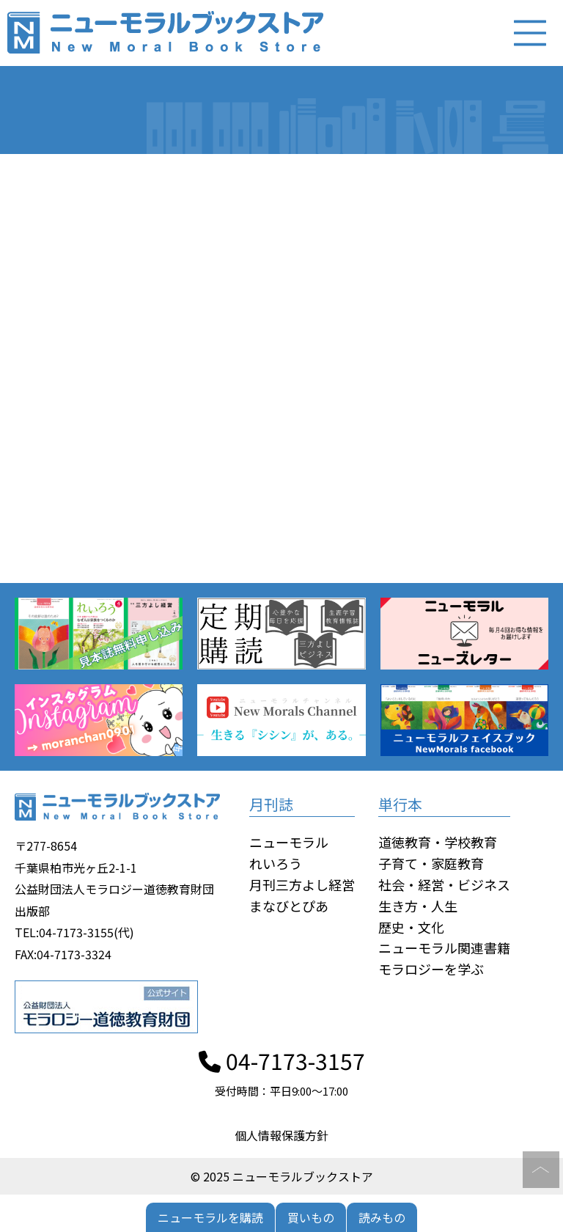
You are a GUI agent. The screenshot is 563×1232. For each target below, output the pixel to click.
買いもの (310, 1217)
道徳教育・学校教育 (437, 842)
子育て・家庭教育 (431, 863)
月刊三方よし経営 (302, 884)
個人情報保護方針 (281, 1135)
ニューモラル (288, 842)
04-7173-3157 (282, 1060)
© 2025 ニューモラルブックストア (282, 1176)
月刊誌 (271, 804)
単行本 (400, 804)
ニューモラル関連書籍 (444, 948)
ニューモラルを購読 (210, 1217)
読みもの (381, 1217)
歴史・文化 (411, 926)
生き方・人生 (417, 905)
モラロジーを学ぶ (431, 968)
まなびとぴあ (288, 905)
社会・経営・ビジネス (444, 884)
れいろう (275, 863)
